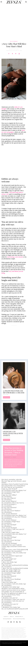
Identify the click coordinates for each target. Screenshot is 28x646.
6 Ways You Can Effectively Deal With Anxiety (13, 433)
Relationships (14, 41)
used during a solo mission (15, 257)
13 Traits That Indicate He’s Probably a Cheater (13, 392)
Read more (6, 397)
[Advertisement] (14, 19)
